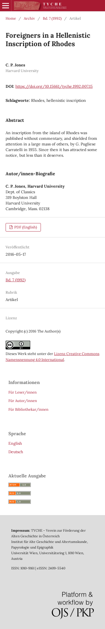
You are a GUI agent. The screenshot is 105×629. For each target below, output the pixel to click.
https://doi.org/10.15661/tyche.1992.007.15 (54, 86)
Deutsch (15, 451)
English (15, 443)
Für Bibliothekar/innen (28, 409)
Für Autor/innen (22, 400)
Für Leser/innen (22, 392)
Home (11, 18)
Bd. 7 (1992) (52, 18)
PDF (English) (25, 227)
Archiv (29, 18)
